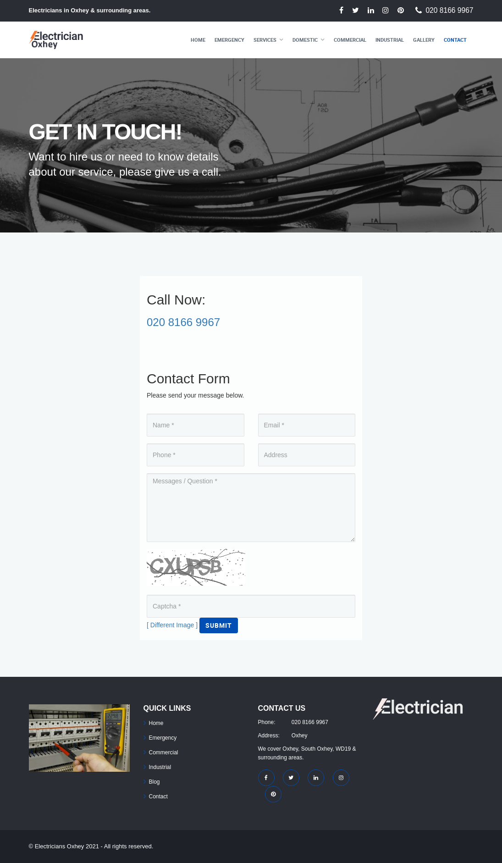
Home (198, 39)
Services (265, 39)
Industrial (389, 39)
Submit (218, 625)
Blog (154, 782)
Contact (455, 39)
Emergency (229, 39)
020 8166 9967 (449, 10)
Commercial (350, 39)
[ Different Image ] (172, 625)
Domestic (305, 39)
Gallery (424, 39)
